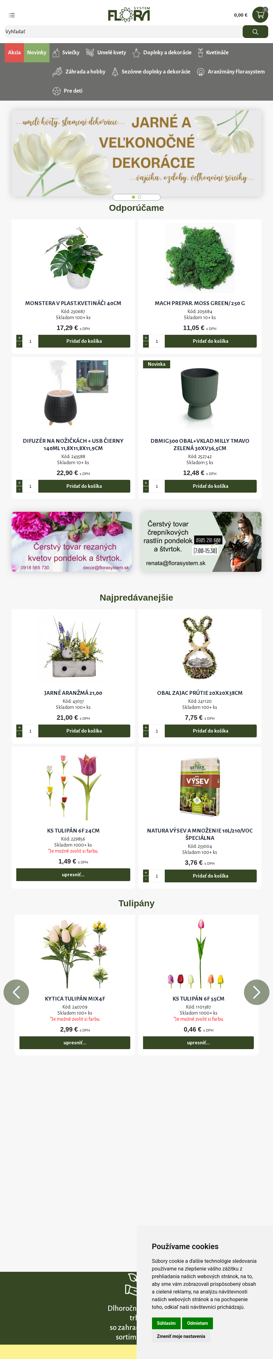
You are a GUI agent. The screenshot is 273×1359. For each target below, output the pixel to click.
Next (256, 992)
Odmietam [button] (197, 1323)
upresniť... (73, 874)
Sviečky (66, 52)
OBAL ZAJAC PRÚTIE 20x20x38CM (200, 693)
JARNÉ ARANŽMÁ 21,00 (73, 693)
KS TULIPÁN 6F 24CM (73, 831)
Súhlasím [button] (166, 1323)
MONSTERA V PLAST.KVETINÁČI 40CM (73, 303)
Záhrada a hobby (79, 72)
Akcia (14, 53)
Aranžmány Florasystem (231, 72)
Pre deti (67, 91)
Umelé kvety (106, 53)
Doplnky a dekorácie (162, 53)
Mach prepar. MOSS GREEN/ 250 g (200, 303)
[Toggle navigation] (12, 14)
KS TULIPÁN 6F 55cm (198, 999)
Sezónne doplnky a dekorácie (151, 71)
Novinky (36, 53)
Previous (16, 992)
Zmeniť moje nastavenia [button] (181, 1336)
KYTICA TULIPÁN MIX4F (75, 999)
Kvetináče (213, 52)
